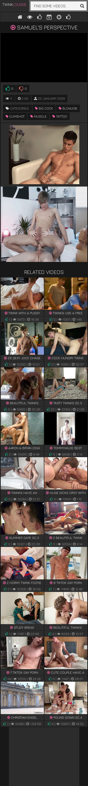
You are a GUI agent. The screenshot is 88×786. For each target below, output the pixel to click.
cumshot (15, 116)
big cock (44, 108)
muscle (38, 116)
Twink (14, 4)
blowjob (68, 108)
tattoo (59, 116)
